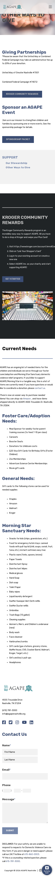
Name (6, 745)
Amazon (27, 398)
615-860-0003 (31, 854)
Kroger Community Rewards (22, 94)
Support (10, 157)
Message (8, 799)
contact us (40, 388)
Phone (6, 785)
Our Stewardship (16, 163)
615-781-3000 (13, 861)
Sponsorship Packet (18, 139)
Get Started (12, 279)
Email (6, 769)
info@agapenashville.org (13, 714)
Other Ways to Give (18, 167)
